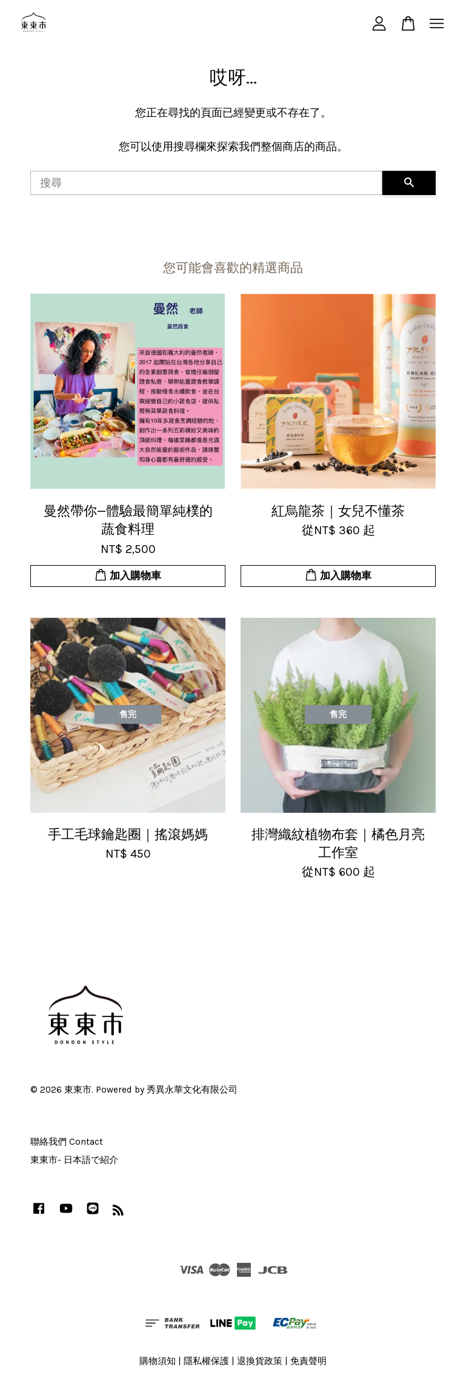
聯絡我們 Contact (66, 1141)
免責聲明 (308, 1361)
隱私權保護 (206, 1361)
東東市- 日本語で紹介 (74, 1159)
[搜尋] (206, 183)
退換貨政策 (259, 1361)
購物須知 (157, 1361)
